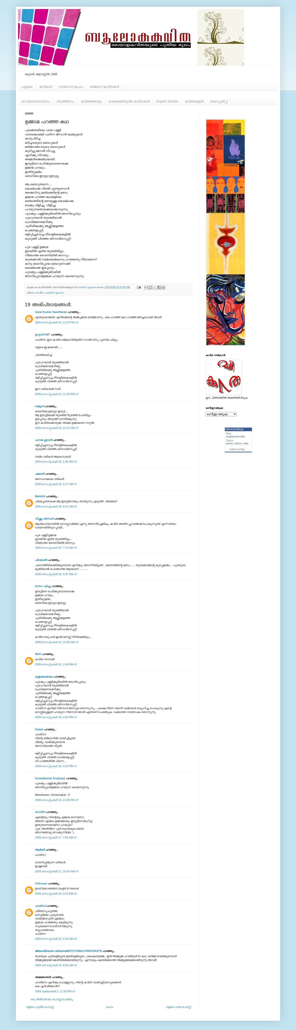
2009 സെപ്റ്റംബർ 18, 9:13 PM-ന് (55, 893)
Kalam (39, 729)
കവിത (39, 292)
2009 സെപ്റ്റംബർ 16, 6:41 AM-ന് (55, 506)
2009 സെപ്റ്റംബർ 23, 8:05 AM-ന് (55, 965)
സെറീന (40, 812)
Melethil (40, 496)
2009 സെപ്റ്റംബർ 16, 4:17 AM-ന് (55, 484)
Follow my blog (237, 449)
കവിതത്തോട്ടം (91, 101)
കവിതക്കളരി (194, 101)
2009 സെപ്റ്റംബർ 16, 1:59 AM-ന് (55, 461)
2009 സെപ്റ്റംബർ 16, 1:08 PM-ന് (55, 664)
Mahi (38, 654)
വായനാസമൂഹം (71, 86)
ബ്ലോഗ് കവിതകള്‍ (104, 86)
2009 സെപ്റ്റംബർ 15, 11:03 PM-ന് (56, 322)
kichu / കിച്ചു (43, 586)
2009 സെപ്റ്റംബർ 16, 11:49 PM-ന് (56, 800)
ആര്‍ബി (40, 849)
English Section (167, 101)
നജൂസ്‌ (39, 406)
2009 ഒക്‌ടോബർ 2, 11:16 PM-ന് (55, 991)
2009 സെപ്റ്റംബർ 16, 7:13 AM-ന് (55, 547)
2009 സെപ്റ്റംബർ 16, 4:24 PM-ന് (55, 766)
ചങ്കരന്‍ (40, 473)
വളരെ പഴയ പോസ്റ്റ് (178, 1007)
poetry (229, 443)
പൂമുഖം (27, 86)
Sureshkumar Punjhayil (50, 778)
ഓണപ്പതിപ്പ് (218, 101)
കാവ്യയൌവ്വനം (35, 101)
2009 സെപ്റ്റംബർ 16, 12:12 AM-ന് (56, 428)
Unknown (41, 883)
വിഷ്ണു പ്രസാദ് (44, 518)
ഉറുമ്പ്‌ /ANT (42, 334)
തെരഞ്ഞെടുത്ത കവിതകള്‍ (129, 101)
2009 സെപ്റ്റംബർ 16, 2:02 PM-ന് (55, 717)
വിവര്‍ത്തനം (65, 101)
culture (238, 443)
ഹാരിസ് (40, 905)
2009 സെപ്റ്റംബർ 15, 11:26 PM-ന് (56, 394)
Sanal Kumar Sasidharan (51, 312)
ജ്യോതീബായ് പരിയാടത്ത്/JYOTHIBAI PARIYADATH (68, 951)
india (245, 443)
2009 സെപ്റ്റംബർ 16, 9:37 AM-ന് (55, 574)
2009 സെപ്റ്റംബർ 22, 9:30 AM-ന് (55, 938)
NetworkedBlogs (235, 429)
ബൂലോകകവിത (235, 436)
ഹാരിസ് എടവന (54, 292)
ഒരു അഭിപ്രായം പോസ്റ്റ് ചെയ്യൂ (52, 999)
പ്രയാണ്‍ (41, 560)
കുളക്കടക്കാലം (44, 676)
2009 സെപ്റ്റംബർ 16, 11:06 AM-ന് (56, 642)
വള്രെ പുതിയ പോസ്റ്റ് (40, 1007)
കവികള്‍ (45, 86)
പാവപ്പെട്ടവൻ (43, 440)
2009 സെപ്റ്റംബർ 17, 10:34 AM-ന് (56, 871)
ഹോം (109, 1007)
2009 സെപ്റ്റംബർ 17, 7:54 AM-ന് (55, 837)
